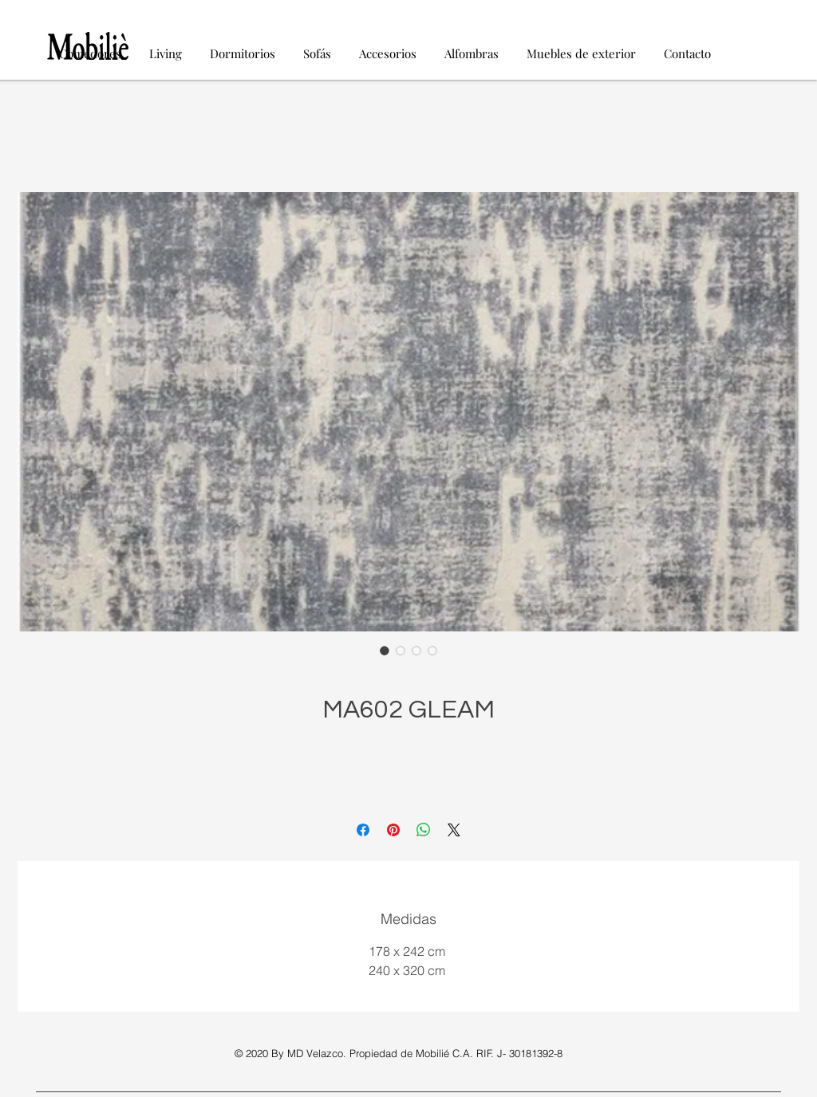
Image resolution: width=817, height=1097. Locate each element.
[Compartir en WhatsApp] (423, 829)
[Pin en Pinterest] (393, 829)
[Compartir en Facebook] (363, 829)
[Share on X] (454, 829)
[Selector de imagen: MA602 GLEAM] (385, 651)
